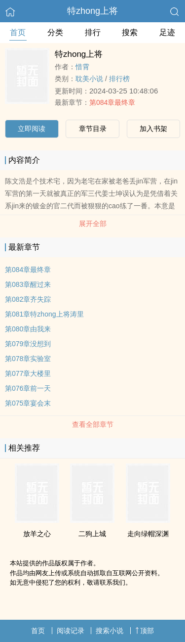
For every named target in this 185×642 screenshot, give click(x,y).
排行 (93, 32)
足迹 (167, 32)
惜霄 (82, 67)
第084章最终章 (112, 102)
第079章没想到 (28, 344)
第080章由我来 (28, 329)
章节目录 (93, 129)
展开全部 (93, 224)
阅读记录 (70, 631)
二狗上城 (92, 534)
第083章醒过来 (28, 284)
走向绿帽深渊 (148, 534)
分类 (55, 32)
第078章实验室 (28, 359)
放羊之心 (37, 534)
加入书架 (153, 129)
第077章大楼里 (28, 373)
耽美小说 (89, 79)
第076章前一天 (28, 388)
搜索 (130, 32)
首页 (18, 32)
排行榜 (119, 79)
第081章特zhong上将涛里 (44, 314)
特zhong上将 (92, 11)
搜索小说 (109, 631)
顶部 (144, 631)
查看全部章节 (92, 424)
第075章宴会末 (28, 403)
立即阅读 (31, 129)
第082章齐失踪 (28, 299)
